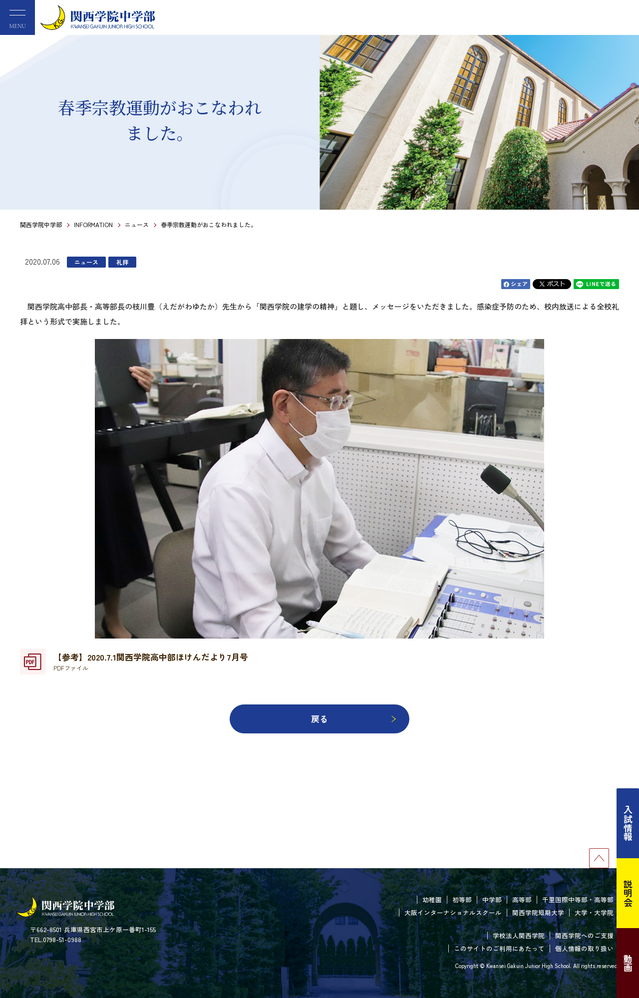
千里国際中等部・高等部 (578, 899)
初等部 (462, 899)
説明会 (628, 893)
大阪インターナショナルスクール (453, 912)
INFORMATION (93, 224)
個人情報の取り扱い (584, 948)
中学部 (492, 899)
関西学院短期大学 (538, 912)
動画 (628, 963)
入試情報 (628, 823)
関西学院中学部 (41, 224)
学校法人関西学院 (519, 935)
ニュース (137, 224)
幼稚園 (432, 899)
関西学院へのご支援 (584, 935)
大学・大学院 (594, 912)
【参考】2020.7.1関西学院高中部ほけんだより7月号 (150, 661)
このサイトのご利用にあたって (499, 948)
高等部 (522, 899)
